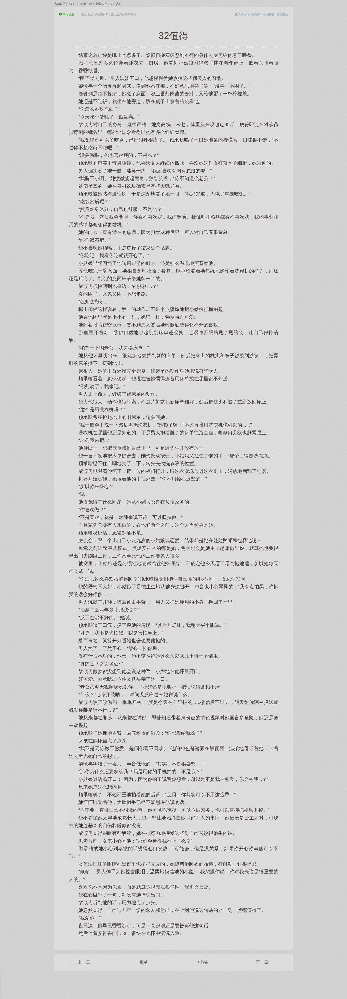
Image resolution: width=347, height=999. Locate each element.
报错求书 (268, 14)
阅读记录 (282, 14)
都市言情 (86, 4)
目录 (143, 962)
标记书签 (240, 14)
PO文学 (73, 4)
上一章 (83, 962)
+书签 (202, 962)
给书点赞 (254, 14)
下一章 (262, 962)
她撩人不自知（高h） (110, 4)
